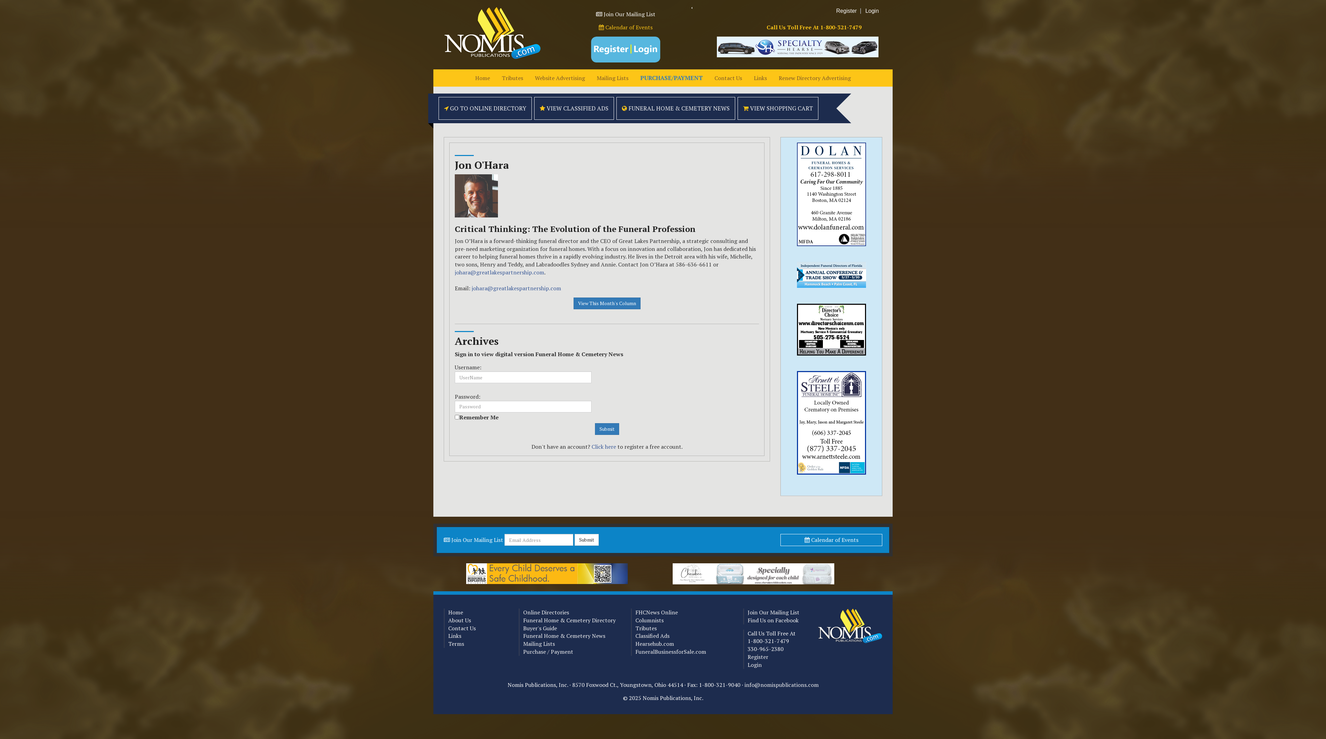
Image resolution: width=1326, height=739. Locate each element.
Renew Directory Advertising (815, 78)
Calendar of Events (626, 27)
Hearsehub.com (654, 644)
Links (760, 78)
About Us (459, 620)
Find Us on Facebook (773, 620)
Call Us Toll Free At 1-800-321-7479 (814, 27)
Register (846, 11)
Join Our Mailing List (629, 14)
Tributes (512, 78)
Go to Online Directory (485, 108)
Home (482, 78)
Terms (456, 644)
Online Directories (546, 612)
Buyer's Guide (540, 628)
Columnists (649, 620)
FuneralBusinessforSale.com (670, 651)
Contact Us (728, 78)
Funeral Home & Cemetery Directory (569, 620)
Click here (604, 446)
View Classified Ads (574, 108)
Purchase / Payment (548, 651)
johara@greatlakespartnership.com (499, 272)
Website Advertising (560, 78)
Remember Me (479, 417)
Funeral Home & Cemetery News (676, 108)
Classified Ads (652, 636)
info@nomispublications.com (781, 685)
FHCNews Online (656, 612)
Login (872, 11)
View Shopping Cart (778, 108)
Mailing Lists (612, 78)
